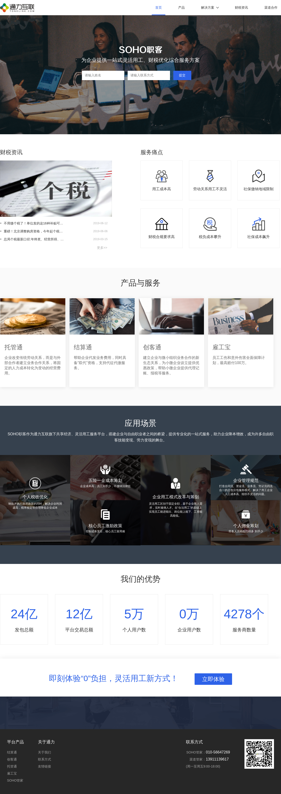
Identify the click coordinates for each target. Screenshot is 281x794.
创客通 (12, 759)
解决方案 (209, 7)
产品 (181, 7)
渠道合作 (270, 7)
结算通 (12, 752)
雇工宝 (12, 773)
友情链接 (44, 766)
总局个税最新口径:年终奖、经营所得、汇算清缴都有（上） (34, 239)
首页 (158, 7)
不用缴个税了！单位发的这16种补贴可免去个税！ (34, 223)
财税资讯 (241, 7)
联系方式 (44, 759)
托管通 (12, 766)
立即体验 (213, 679)
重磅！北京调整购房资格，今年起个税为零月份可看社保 (34, 231)
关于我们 (44, 752)
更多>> (102, 248)
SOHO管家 (15, 780)
